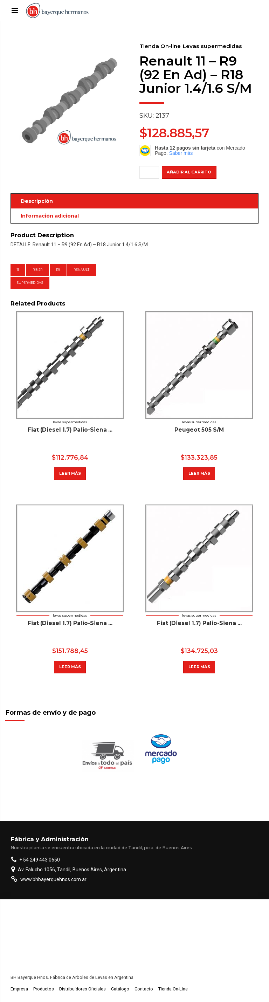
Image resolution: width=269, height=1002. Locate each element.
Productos (43, 988)
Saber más (181, 153)
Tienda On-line (160, 46)
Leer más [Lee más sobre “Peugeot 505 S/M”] (199, 473)
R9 (58, 270)
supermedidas (30, 282)
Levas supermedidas (212, 46)
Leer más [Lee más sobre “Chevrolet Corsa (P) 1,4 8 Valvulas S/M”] (70, 666)
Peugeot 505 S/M (199, 429)
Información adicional (50, 216)
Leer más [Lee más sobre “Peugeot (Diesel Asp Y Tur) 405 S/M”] (70, 473)
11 (18, 270)
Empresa (19, 988)
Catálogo (120, 988)
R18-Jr (37, 270)
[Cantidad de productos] (149, 172)
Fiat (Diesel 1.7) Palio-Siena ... (70, 429)
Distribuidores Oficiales (82, 988)
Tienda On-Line (173, 988)
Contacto (143, 988)
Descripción (37, 201)
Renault (81, 270)
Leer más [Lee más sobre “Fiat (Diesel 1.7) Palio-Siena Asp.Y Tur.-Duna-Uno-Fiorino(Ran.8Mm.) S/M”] (199, 666)
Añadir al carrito (189, 172)
